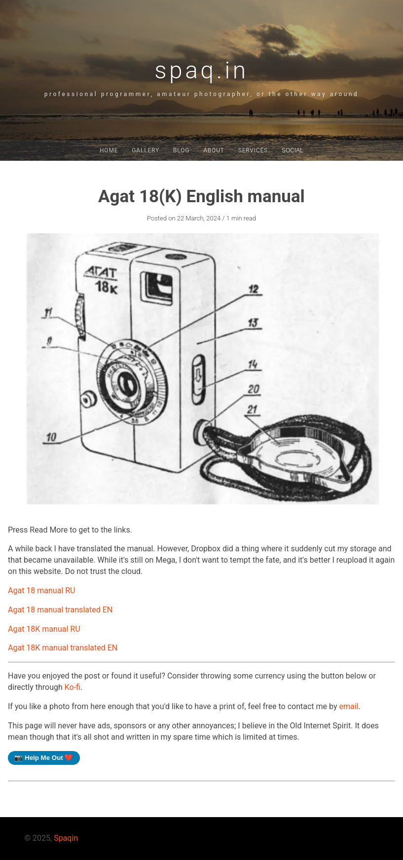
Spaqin (66, 838)
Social (292, 150)
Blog (181, 150)
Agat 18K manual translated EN (62, 647)
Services (253, 150)
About (213, 150)
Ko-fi (72, 687)
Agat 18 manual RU (41, 590)
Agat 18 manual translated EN (60, 609)
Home (109, 150)
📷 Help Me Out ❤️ (43, 757)
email (348, 706)
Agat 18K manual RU (44, 629)
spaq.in (201, 70)
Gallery (145, 150)
